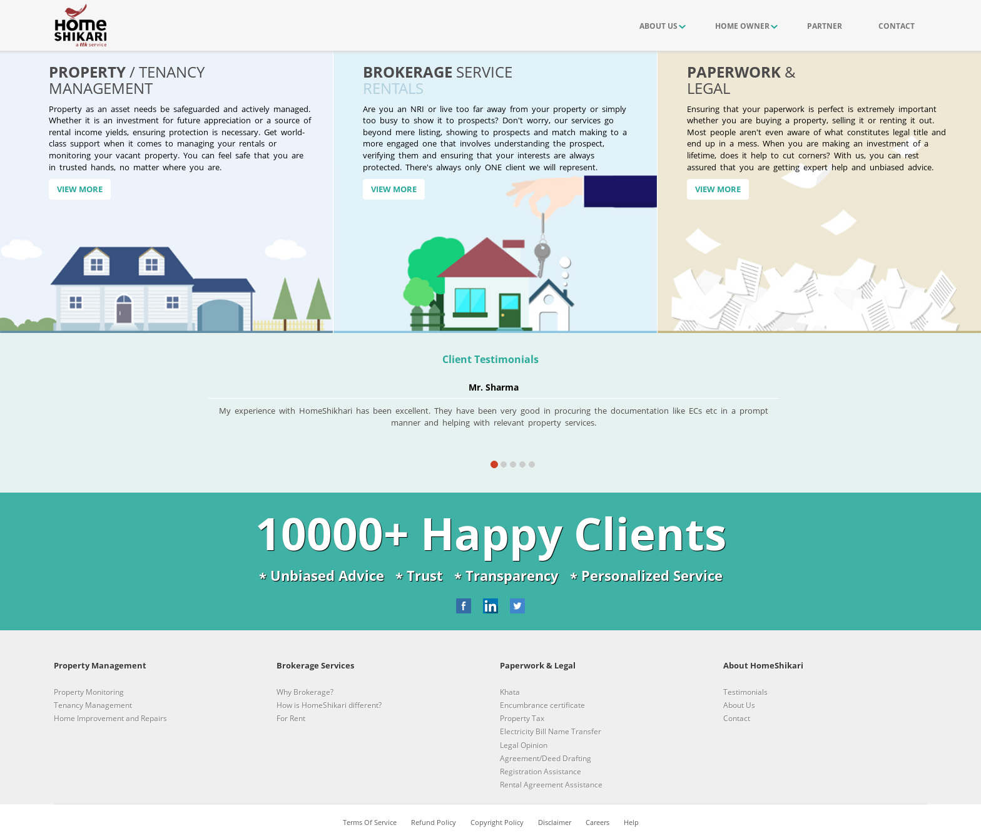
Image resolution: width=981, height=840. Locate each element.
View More (80, 189)
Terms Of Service (370, 822)
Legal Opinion (523, 745)
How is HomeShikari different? (329, 705)
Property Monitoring (89, 692)
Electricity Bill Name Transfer (550, 731)
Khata (510, 692)
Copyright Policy (497, 822)
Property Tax (522, 718)
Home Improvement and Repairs (110, 718)
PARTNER (824, 26)
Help (631, 822)
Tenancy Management (93, 705)
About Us (739, 705)
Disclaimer (554, 822)
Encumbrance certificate (542, 705)
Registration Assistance (540, 771)
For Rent (291, 718)
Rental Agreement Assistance (551, 784)
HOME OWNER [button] (742, 26)
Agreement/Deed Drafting (545, 758)
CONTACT (896, 26)
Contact (736, 718)
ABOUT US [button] (658, 26)
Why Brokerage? (305, 692)
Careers (597, 822)
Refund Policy (433, 822)
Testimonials (745, 692)
